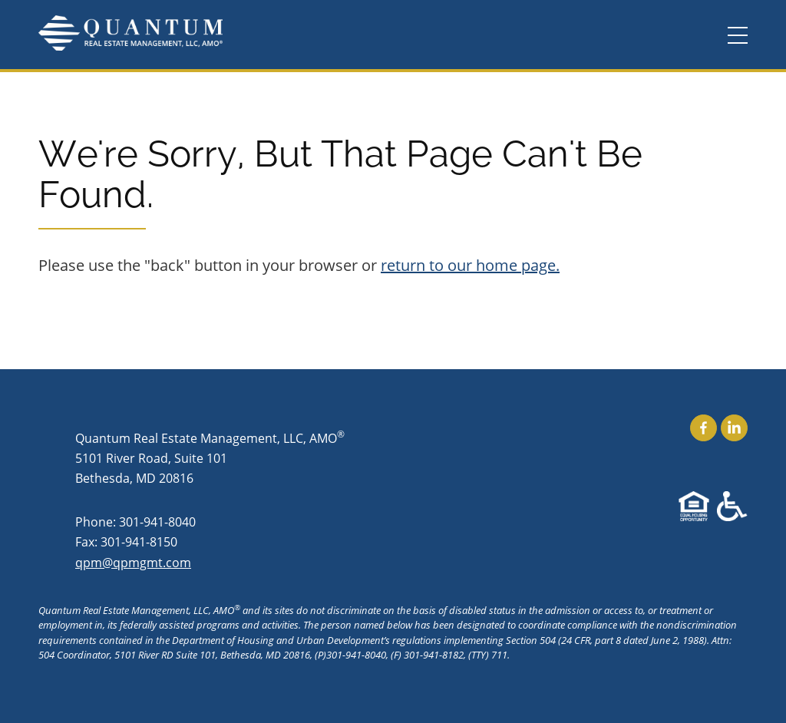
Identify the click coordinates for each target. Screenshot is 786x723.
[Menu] (738, 36)
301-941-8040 (157, 521)
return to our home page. (470, 265)
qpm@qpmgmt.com (133, 562)
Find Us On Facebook (703, 427)
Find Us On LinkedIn (734, 427)
